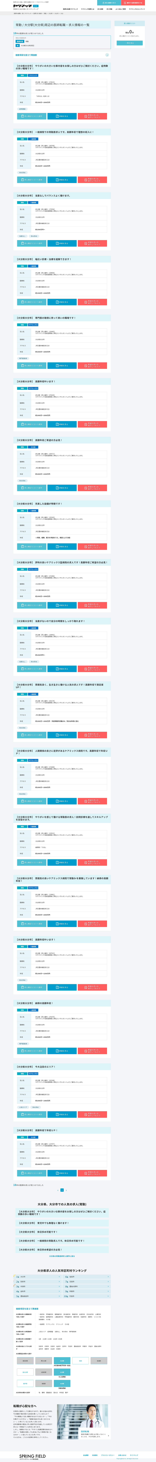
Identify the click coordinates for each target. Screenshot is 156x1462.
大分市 (56, 13)
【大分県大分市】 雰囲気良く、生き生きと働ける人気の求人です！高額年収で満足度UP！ (59, 686)
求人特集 (109, 9)
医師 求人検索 (37, 13)
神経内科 (75, 1314)
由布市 (41, 1349)
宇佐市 (90, 1346)
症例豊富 (50, 1332)
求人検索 (100, 9)
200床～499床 (57, 1339)
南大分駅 (25, 1372)
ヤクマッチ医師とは (87, 9)
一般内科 (41, 1314)
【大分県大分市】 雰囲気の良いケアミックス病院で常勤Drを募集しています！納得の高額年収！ (62, 879)
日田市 (52, 1346)
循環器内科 (58, 1314)
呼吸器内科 (49, 1314)
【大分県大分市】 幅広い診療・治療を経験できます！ (44, 259)
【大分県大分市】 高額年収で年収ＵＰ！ (37, 1130)
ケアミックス (50, 1324)
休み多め (65, 1332)
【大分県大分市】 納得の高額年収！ (34, 1003)
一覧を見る (129, 43)
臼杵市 (64, 1346)
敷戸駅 (25, 1383)
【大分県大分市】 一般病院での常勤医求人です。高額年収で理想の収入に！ (55, 132)
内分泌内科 (90, 1314)
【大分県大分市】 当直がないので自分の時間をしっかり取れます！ (50, 621)
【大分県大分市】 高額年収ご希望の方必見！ (39, 440)
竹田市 (70, 1346)
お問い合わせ (122, 1455)
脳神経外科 (49, 1317)
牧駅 (80, 1361)
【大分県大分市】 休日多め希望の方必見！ (40, 1249)
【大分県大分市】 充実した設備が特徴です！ (39, 503)
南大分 (56, 1392)
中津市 (47, 1346)
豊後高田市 (77, 1346)
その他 (48, 1319)
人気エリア (42, 1332)
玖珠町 (58, 1349)
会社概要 (85, 1455)
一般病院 (41, 1324)
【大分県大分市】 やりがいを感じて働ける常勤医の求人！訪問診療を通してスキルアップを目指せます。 (62, 818)
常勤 (45, 13)
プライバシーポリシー (108, 1455)
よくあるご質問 (121, 9)
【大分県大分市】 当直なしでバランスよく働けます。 (43, 195)
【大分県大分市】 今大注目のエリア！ (36, 1066)
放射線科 (41, 1319)
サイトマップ (134, 1455)
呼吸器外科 (68, 1317)
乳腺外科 (83, 1317)
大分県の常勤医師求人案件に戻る (62, 1256)
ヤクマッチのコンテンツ (137, 9)
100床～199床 (47, 1339)
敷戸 (66, 1392)
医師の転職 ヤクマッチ (70, 9)
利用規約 (95, 1455)
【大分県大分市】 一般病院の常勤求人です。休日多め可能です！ (51, 1240)
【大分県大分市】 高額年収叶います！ (36, 381)
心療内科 (98, 1314)
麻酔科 (90, 1317)
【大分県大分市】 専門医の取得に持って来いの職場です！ (46, 317)
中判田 (61, 1392)
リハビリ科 (97, 1317)
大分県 (51, 13)
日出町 (52, 1349)
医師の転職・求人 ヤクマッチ (22, 13)
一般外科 (41, 1317)
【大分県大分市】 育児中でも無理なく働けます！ (43, 1223)
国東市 (47, 1349)
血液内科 (82, 1314)
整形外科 (76, 1317)
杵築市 (85, 1346)
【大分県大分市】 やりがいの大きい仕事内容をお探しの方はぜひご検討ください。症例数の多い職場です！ (62, 67)
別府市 (41, 1346)
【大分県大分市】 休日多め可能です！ (38, 1231)
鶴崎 (43, 1392)
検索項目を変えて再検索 (27, 1308)
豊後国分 (49, 1392)
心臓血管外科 (59, 1317)
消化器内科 (66, 1314)
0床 (40, 1339)
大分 (62, 13)
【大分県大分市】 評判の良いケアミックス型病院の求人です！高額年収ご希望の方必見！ (62, 562)
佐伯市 (58, 1346)
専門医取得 (72, 1332)
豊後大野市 (97, 1346)
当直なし (57, 1332)
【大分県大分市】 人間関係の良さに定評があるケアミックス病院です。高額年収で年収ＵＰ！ (62, 752)
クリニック (59, 1324)
